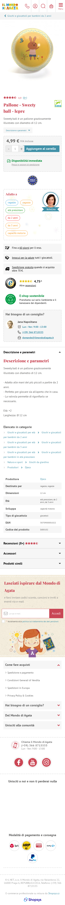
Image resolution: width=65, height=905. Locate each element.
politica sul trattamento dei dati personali (40, 621)
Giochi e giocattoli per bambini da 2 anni (29, 15)
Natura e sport (15, 462)
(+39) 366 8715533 (32, 332)
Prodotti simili (32, 563)
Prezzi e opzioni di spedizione (26, 164)
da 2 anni (13, 217)
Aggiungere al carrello (41, 149)
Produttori (13, 467)
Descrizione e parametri (32, 352)
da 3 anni (13, 225)
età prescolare (15, 210)
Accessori (32, 553)
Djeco (28, 467)
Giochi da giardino (39, 462)
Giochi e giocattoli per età (21, 432)
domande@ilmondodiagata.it (38, 337)
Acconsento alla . (32, 621)
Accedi (56, 613)
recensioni (30, 285)
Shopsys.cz (53, 893)
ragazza (27, 202)
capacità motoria (16, 233)
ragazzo (12, 202)
